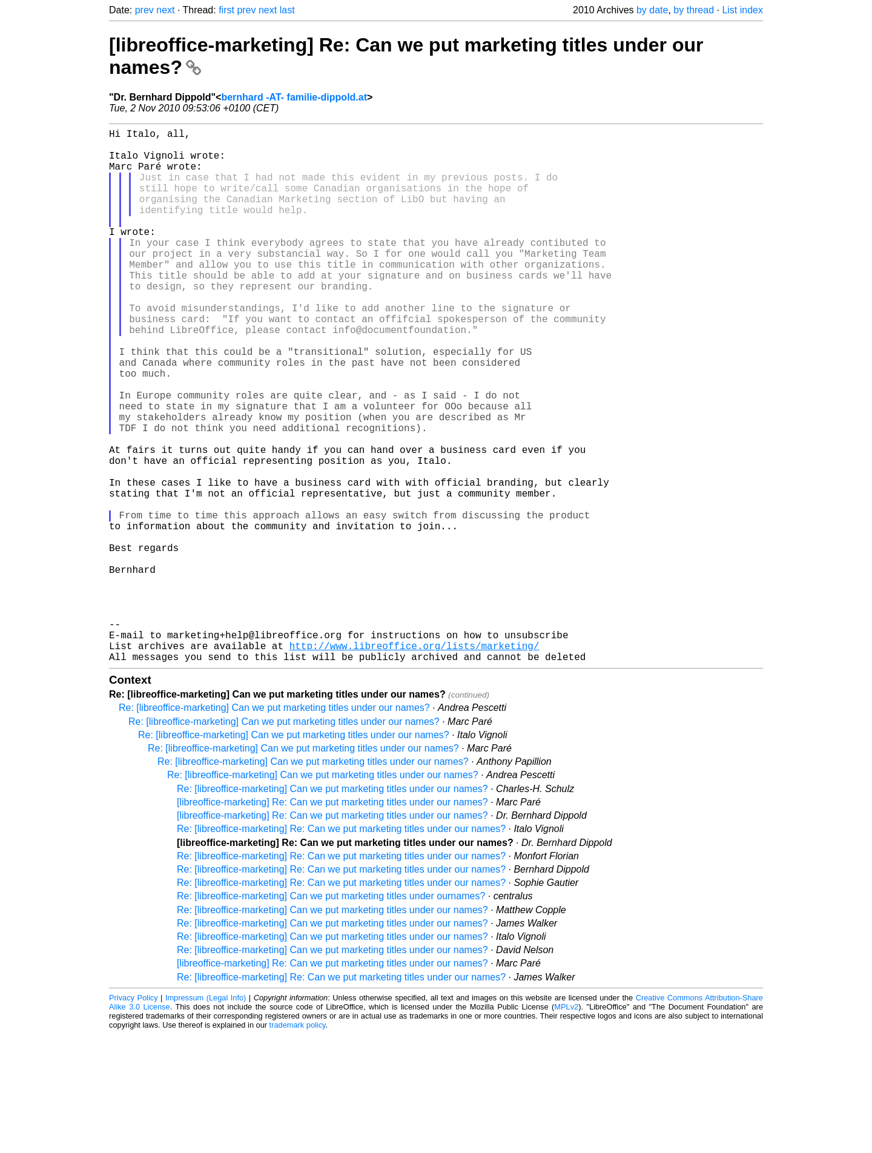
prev (144, 10)
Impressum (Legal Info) (205, 1116)
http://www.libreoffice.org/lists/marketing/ (414, 761)
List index (742, 10)
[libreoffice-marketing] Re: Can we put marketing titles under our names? (332, 921)
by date (652, 10)
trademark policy (297, 1143)
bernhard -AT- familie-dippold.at (294, 97)
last (287, 10)
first (226, 10)
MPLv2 (566, 1125)
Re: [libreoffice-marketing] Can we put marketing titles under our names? (274, 826)
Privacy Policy (133, 1116)
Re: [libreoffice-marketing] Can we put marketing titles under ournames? (331, 1014)
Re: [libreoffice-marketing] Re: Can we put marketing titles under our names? (341, 947)
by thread (693, 10)
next (165, 10)
